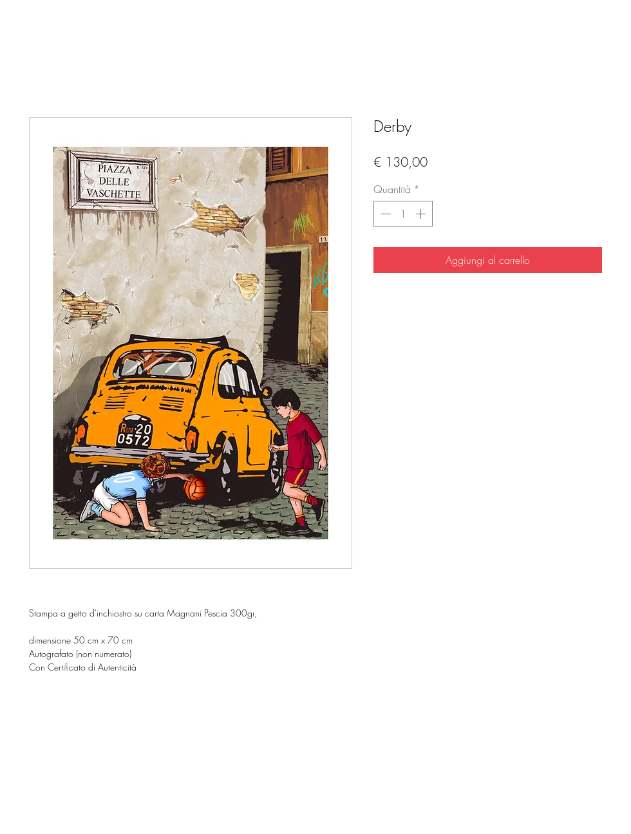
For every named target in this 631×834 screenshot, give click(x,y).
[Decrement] (384, 213)
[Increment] (422, 213)
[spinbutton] (403, 213)
